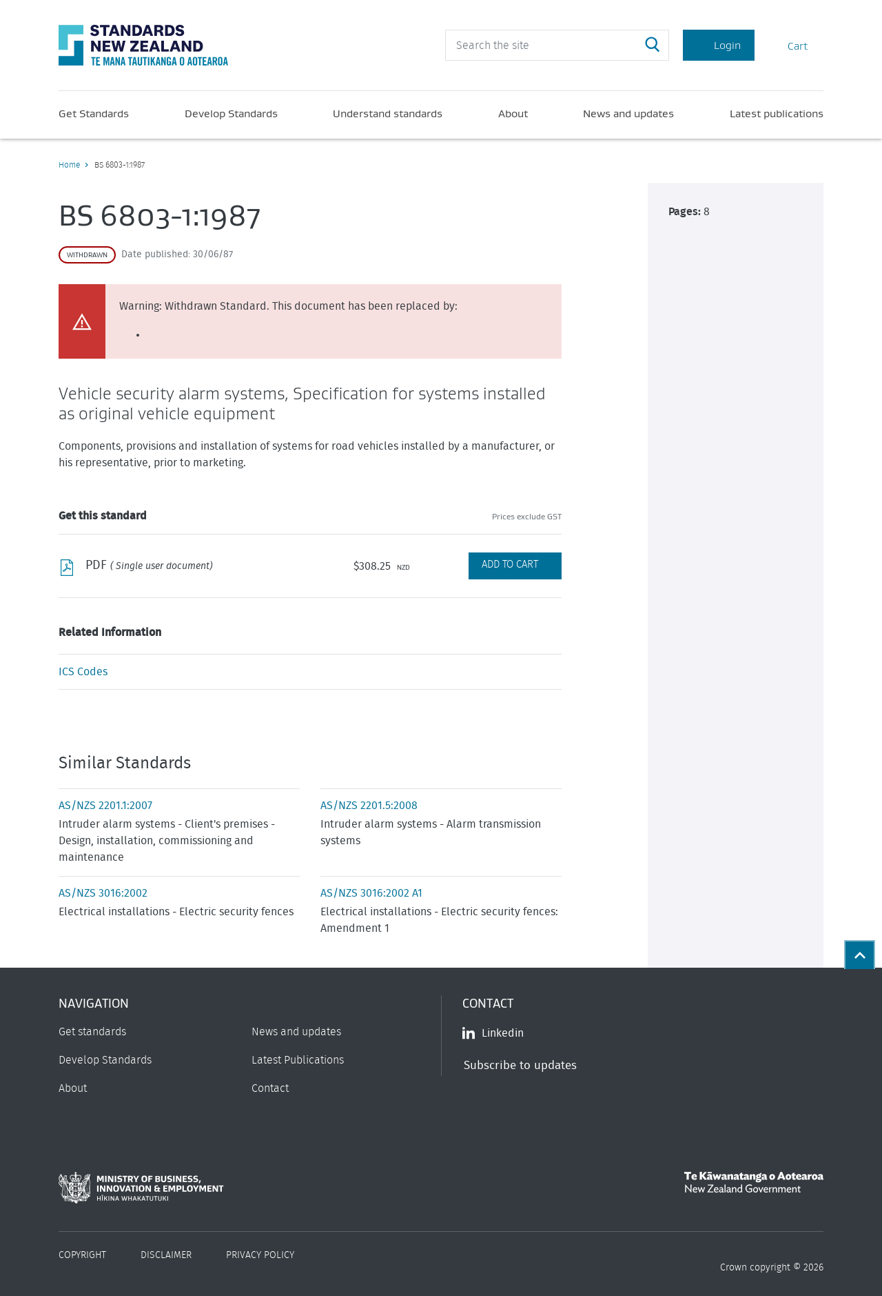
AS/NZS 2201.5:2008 (369, 805)
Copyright (82, 1255)
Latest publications (776, 113)
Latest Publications (298, 1060)
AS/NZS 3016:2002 (103, 893)
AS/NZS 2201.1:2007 (105, 805)
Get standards (92, 1031)
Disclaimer (166, 1255)
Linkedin (493, 1033)
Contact (270, 1088)
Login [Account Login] (719, 45)
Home (69, 165)
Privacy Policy (260, 1255)
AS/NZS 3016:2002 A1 (371, 893)
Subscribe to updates (520, 1065)
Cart (789, 44)
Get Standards (94, 113)
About (513, 113)
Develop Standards (231, 113)
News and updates (628, 113)
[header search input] (557, 45)
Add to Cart (510, 564)
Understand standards (387, 113)
